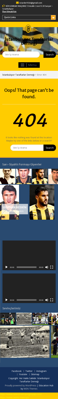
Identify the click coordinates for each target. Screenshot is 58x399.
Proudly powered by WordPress (20, 385)
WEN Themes (30, 388)
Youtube (23, 374)
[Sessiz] (46, 267)
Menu (29, 65)
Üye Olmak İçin (9, 11)
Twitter (28, 371)
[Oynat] (6, 267)
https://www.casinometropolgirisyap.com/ (21, 394)
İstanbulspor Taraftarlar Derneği (29, 41)
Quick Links (10, 17)
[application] (29, 255)
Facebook (16, 371)
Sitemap (35, 374)
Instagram (41, 371)
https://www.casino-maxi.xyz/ (14, 397)
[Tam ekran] (51, 267)
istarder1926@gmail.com (30, 3)
